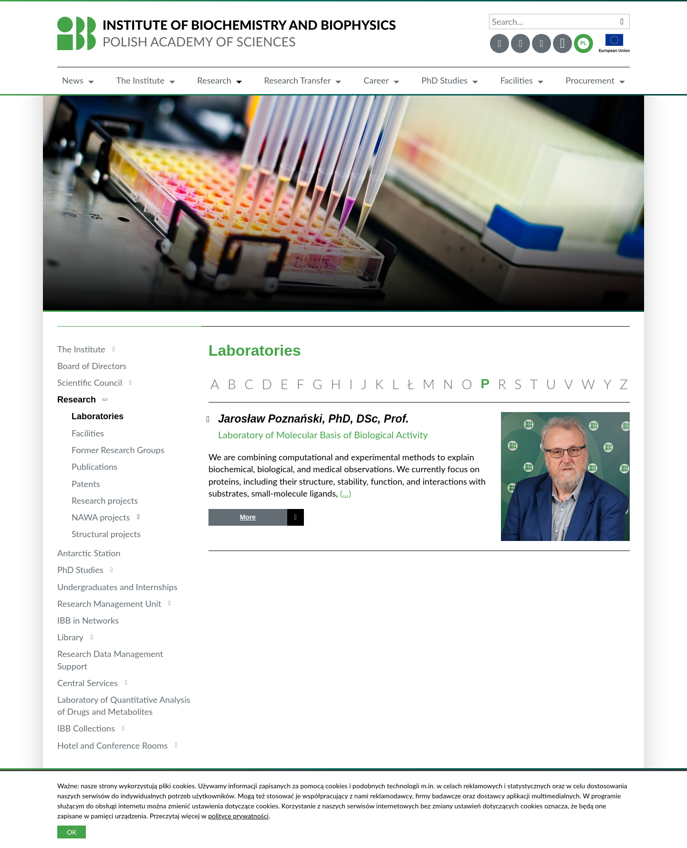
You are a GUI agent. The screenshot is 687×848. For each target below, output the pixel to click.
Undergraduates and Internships (117, 587)
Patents (86, 483)
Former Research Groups (118, 450)
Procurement (589, 80)
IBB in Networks (88, 620)
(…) (345, 493)
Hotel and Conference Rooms (112, 745)
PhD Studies (444, 80)
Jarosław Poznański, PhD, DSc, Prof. (313, 419)
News (72, 80)
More (248, 517)
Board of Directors (91, 365)
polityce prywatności (238, 816)
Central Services (87, 683)
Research (214, 80)
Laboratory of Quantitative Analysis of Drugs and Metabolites (123, 705)
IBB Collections (86, 728)
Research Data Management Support (110, 659)
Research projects (105, 500)
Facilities (516, 80)
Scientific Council (89, 382)
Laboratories (98, 416)
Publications (94, 466)
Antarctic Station (89, 553)
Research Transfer (297, 80)
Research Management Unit (109, 603)
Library (70, 637)
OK (71, 832)
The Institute (140, 80)
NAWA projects (101, 517)
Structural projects (106, 534)
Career (376, 80)
